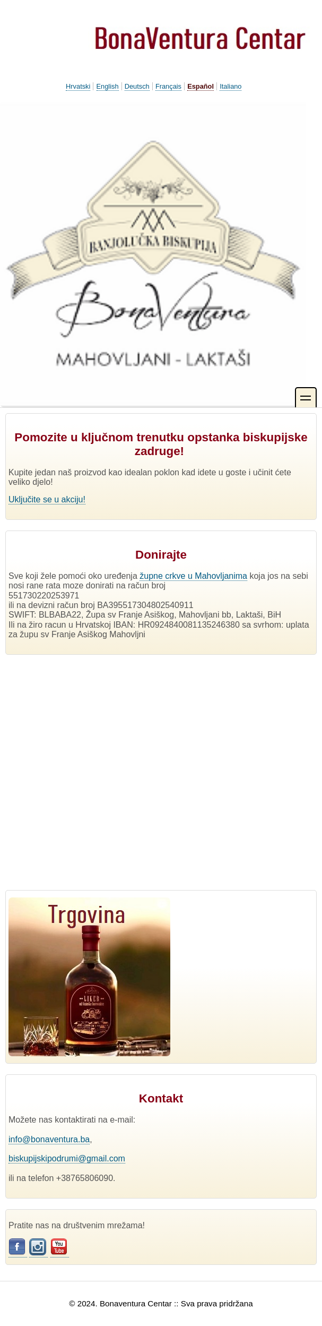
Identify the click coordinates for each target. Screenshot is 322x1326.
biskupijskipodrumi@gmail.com (66, 1158)
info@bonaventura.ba (49, 1139)
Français (168, 86)
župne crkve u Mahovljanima (193, 575)
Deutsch (137, 86)
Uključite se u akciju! (46, 499)
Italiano (230, 86)
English (108, 86)
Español (200, 86)
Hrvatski (78, 86)
